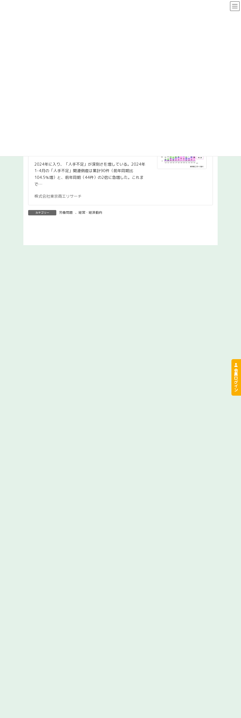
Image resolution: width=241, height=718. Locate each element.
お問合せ (16, 696)
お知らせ (132, 696)
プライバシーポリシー (40, 710)
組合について (20, 674)
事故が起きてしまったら (146, 674)
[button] (120, 379)
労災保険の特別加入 (26, 685)
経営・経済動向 (90, 212)
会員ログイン (236, 377)
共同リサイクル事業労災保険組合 (164, 710)
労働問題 (66, 212)
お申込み (132, 685)
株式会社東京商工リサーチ (58, 196)
